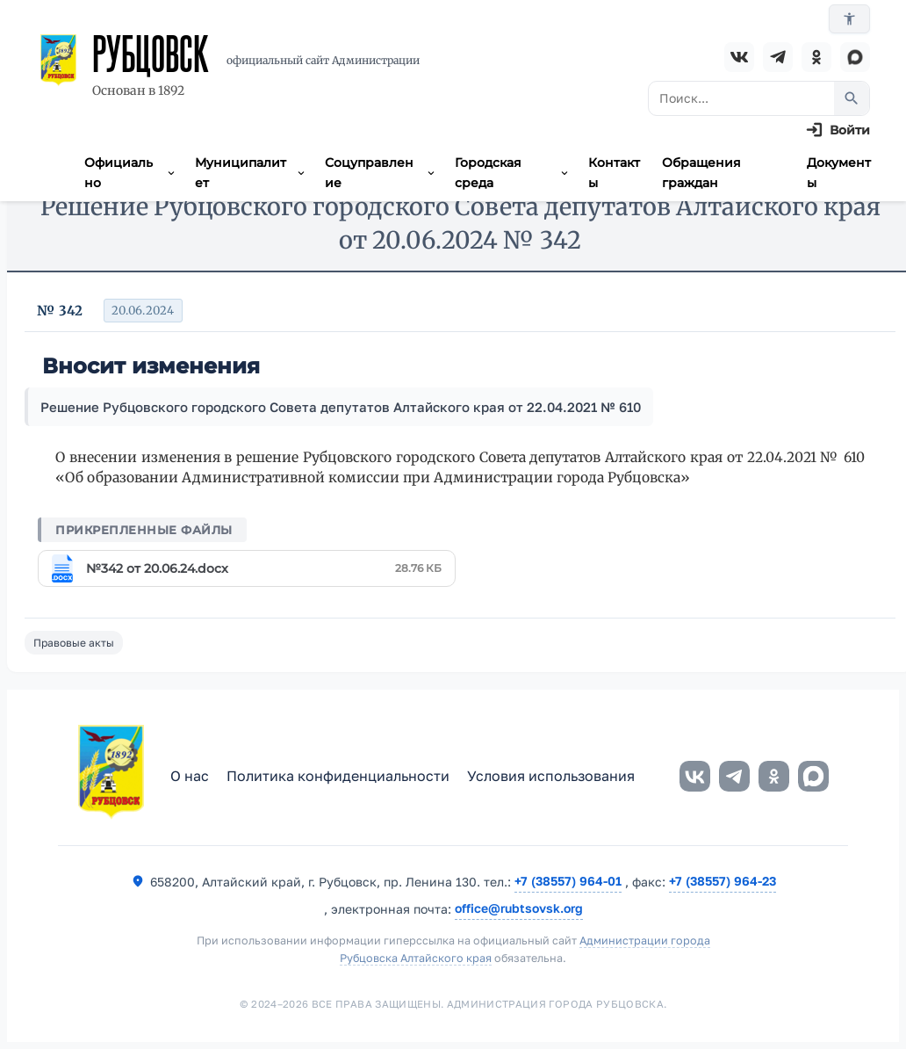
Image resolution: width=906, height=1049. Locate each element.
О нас (189, 776)
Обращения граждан (701, 172)
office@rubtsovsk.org (519, 908)
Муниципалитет (251, 172)
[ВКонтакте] (739, 57)
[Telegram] (778, 57)
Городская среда (513, 172)
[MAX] (855, 57)
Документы (839, 172)
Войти (850, 130)
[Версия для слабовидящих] (849, 18)
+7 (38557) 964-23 (722, 880)
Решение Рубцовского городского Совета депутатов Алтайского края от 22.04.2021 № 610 (340, 407)
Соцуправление (381, 172)
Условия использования (551, 776)
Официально (131, 172)
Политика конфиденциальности (337, 776)
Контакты (614, 172)
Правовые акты (73, 642)
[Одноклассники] (816, 57)
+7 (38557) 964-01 (568, 880)
